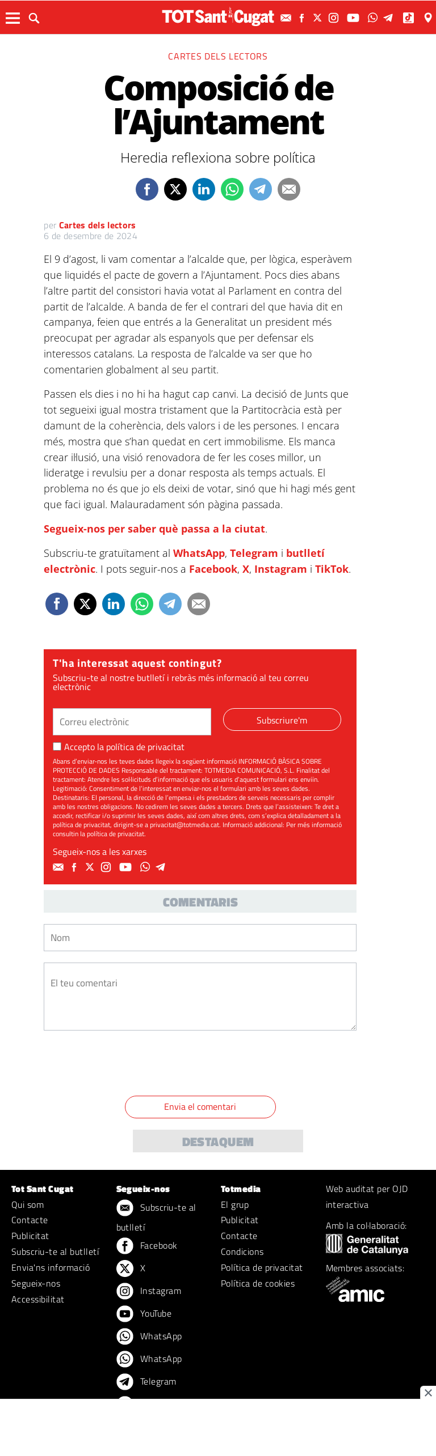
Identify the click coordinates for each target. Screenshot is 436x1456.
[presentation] (130, 1065)
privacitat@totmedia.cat (184, 824)
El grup (235, 1204)
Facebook (213, 569)
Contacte (29, 1220)
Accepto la (119, 746)
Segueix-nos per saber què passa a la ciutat (154, 528)
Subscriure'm (282, 720)
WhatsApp (199, 553)
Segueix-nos (35, 1283)
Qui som (27, 1204)
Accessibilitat (38, 1299)
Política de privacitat (262, 1267)
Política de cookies (258, 1283)
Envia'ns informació (50, 1267)
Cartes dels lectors (217, 56)
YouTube (144, 1314)
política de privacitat (145, 746)
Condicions (242, 1251)
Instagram (280, 569)
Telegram (254, 553)
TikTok (332, 569)
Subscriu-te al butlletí (55, 1251)
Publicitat (30, 1235)
